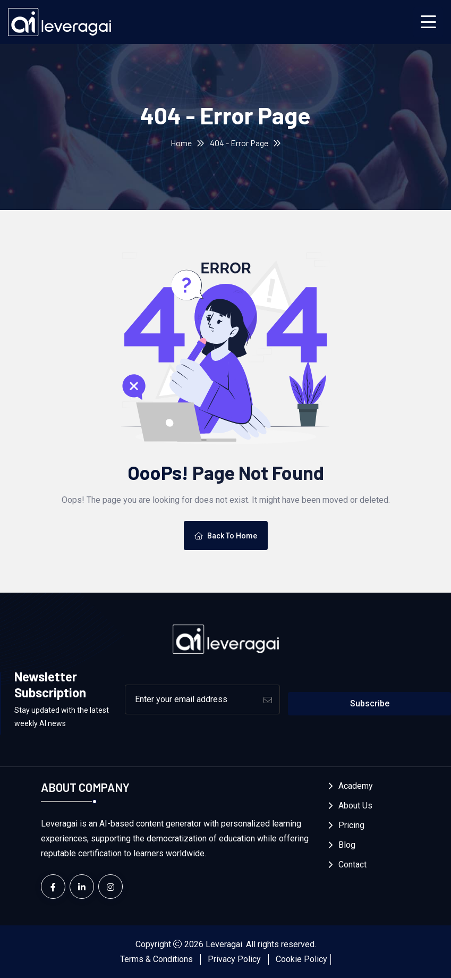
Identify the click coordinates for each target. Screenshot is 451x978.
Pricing (351, 825)
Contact (352, 864)
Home (181, 143)
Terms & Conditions (156, 959)
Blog (346, 845)
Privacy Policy (234, 959)
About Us (355, 805)
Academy (355, 786)
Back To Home (225, 536)
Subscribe (369, 703)
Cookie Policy (301, 959)
